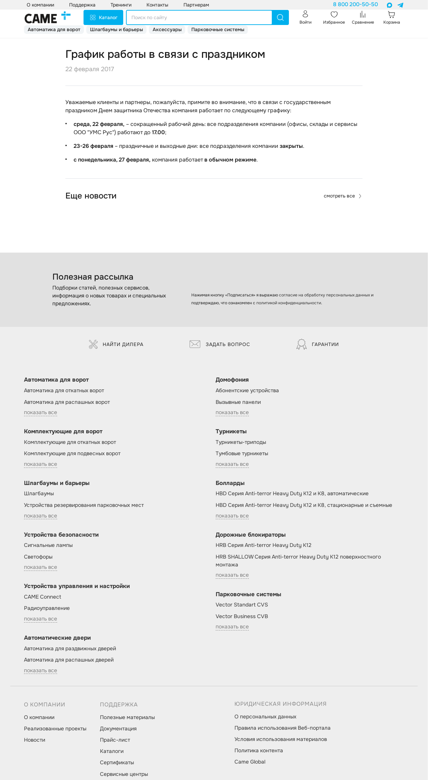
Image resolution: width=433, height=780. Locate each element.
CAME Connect (42, 596)
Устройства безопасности (61, 534)
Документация (118, 728)
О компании (39, 717)
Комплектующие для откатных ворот (70, 442)
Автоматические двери (57, 637)
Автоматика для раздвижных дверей (70, 648)
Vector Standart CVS (242, 604)
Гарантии (317, 344)
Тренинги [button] (121, 5)
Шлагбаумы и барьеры (116, 29)
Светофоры (38, 556)
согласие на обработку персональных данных (324, 295)
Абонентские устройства (247, 390)
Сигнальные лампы (48, 545)
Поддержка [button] (82, 5)
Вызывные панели (238, 402)
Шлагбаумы (39, 493)
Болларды (230, 483)
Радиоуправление (47, 608)
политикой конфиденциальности (288, 303)
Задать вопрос (220, 344)
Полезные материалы (127, 717)
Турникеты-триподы (241, 442)
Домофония (232, 379)
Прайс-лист (115, 740)
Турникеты (231, 431)
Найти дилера (116, 344)
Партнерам (196, 5)
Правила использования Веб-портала (282, 728)
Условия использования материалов (280, 739)
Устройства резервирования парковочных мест (84, 505)
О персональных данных (265, 716)
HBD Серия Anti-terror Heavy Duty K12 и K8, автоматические (292, 493)
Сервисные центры (124, 774)
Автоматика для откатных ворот (64, 390)
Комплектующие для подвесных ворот (72, 453)
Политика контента (258, 750)
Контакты (157, 5)
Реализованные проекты (55, 728)
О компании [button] (40, 5)
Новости (34, 740)
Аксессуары (167, 29)
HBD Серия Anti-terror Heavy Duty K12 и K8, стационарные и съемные (304, 505)
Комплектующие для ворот (63, 431)
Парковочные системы (217, 29)
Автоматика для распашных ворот (67, 402)
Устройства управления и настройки (77, 586)
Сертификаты (117, 762)
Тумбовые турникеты (242, 453)
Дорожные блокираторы (251, 534)
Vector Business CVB (242, 616)
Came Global (249, 761)
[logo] (47, 17)
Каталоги (112, 751)
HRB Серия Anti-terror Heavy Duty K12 (263, 545)
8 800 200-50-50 (355, 4)
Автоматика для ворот (54, 29)
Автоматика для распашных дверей (69, 659)
